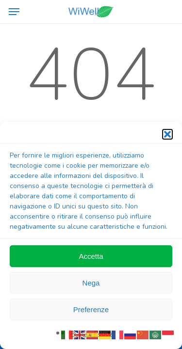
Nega (91, 283)
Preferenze (91, 309)
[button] (167, 134)
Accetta (91, 256)
